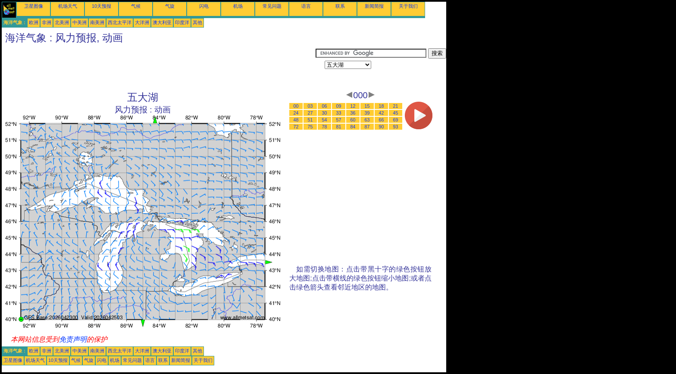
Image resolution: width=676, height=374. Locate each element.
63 (367, 119)
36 (353, 112)
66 (381, 119)
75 (310, 126)
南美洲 (97, 22)
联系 (340, 6)
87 (367, 126)
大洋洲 (142, 22)
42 (381, 112)
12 (353, 106)
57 (338, 119)
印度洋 (182, 22)
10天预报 (101, 6)
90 (381, 126)
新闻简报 (374, 6)
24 (296, 112)
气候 (136, 6)
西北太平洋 (119, 22)
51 (310, 119)
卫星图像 (33, 6)
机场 (238, 6)
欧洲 (33, 22)
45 (395, 112)
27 (310, 112)
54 (324, 119)
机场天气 (67, 6)
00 (296, 106)
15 (367, 106)
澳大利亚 (162, 22)
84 (353, 126)
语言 (306, 6)
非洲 (46, 22)
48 (296, 119)
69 (395, 119)
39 (367, 112)
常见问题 (272, 6)
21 (395, 106)
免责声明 (73, 339)
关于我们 (408, 6)
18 (381, 106)
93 (395, 126)
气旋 (170, 6)
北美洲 (62, 22)
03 (310, 106)
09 (338, 106)
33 (338, 112)
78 (324, 126)
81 (338, 126)
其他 (197, 22)
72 (296, 126)
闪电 (204, 6)
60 (353, 119)
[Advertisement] (159, 67)
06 (324, 106)
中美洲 (79, 22)
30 (324, 112)
